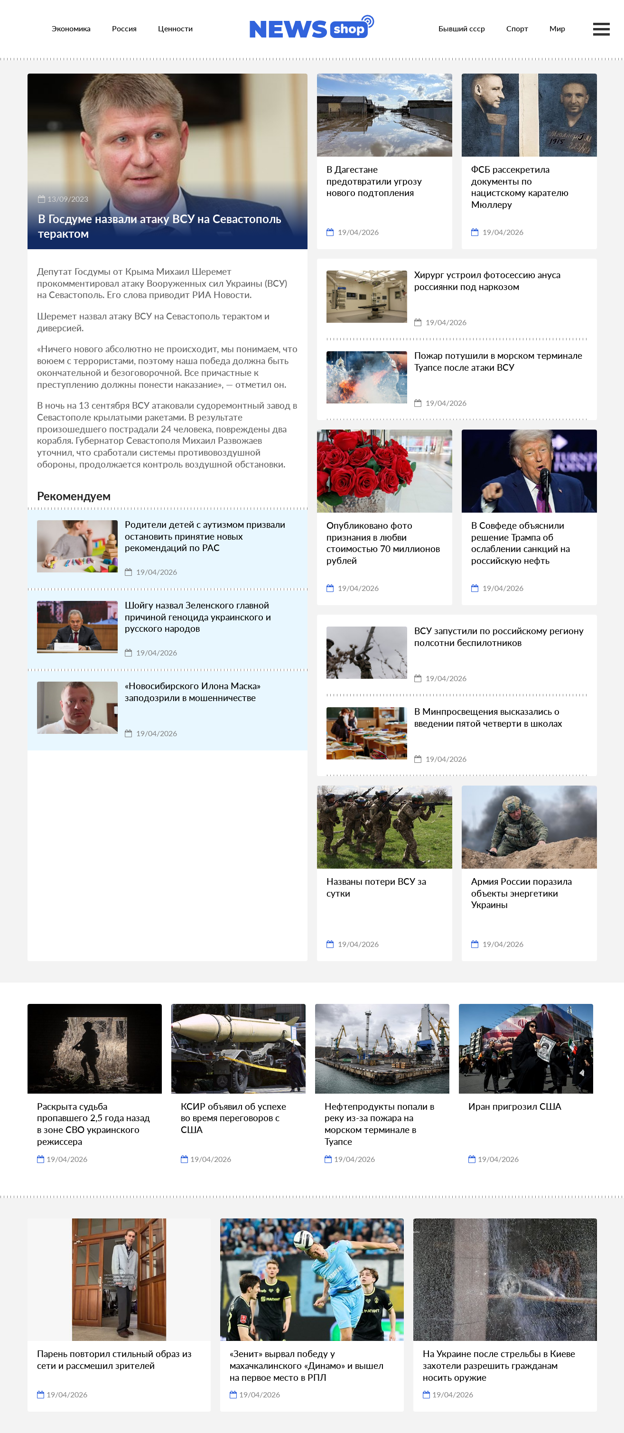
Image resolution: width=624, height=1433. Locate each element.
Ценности (175, 28)
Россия (124, 28)
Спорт (517, 28)
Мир (557, 28)
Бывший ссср (461, 28)
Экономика (71, 28)
